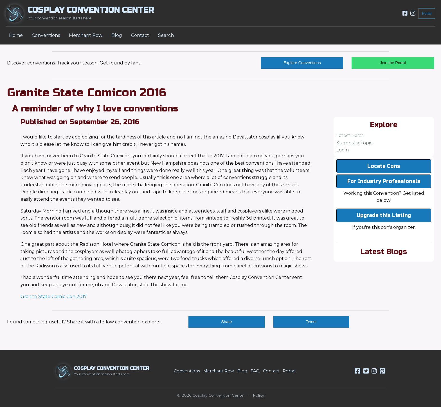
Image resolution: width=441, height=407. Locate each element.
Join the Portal (393, 63)
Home (16, 35)
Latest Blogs (384, 251)
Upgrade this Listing (384, 215)
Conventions (46, 35)
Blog (116, 35)
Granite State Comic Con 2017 (54, 296)
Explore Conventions (302, 63)
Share (226, 321)
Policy (258, 395)
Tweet (311, 321)
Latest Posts (349, 135)
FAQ (255, 371)
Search (166, 35)
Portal (426, 13)
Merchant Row (85, 35)
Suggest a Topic (354, 143)
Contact (140, 35)
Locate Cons (383, 166)
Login (342, 150)
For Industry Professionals (383, 181)
